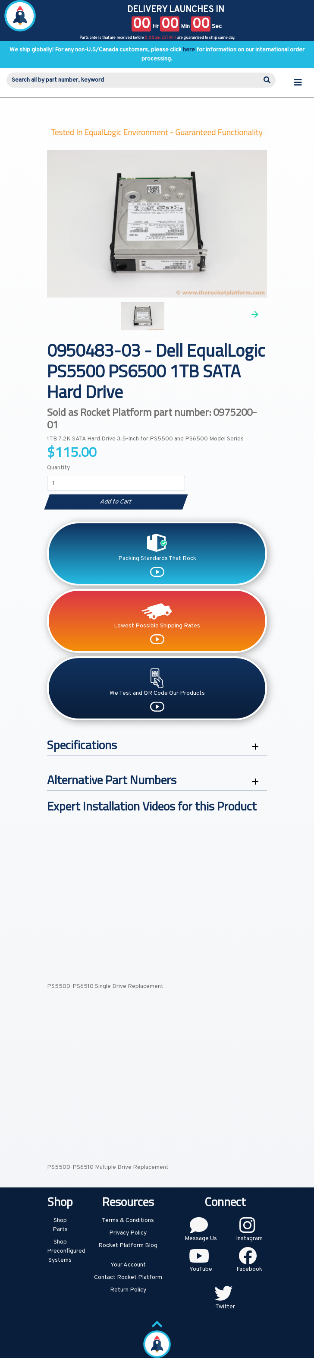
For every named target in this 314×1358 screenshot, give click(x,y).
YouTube (200, 1269)
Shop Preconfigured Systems (66, 1251)
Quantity (58, 468)
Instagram (249, 1238)
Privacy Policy (128, 1233)
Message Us (201, 1238)
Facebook (249, 1269)
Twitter (225, 1307)
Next (254, 314)
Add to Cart (116, 502)
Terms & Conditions (128, 1220)
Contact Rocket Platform (128, 1277)
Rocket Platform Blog (127, 1245)
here (189, 50)
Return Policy (128, 1290)
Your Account (128, 1265)
